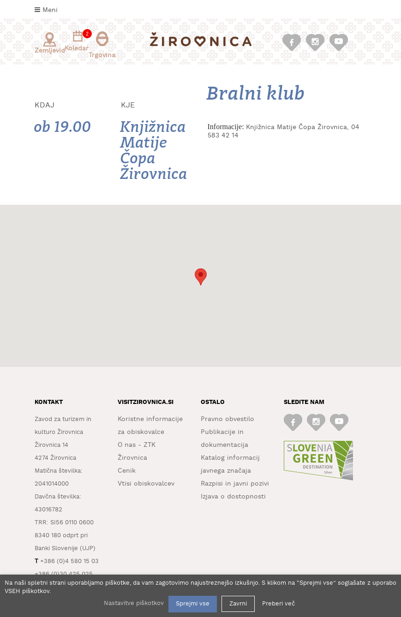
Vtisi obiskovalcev (146, 484)
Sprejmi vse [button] (192, 604)
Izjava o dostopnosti (233, 496)
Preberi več (278, 604)
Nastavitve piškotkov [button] (134, 603)
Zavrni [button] (238, 604)
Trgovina (102, 44)
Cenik (127, 471)
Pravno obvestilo (227, 419)
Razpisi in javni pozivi (235, 484)
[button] (201, 276)
